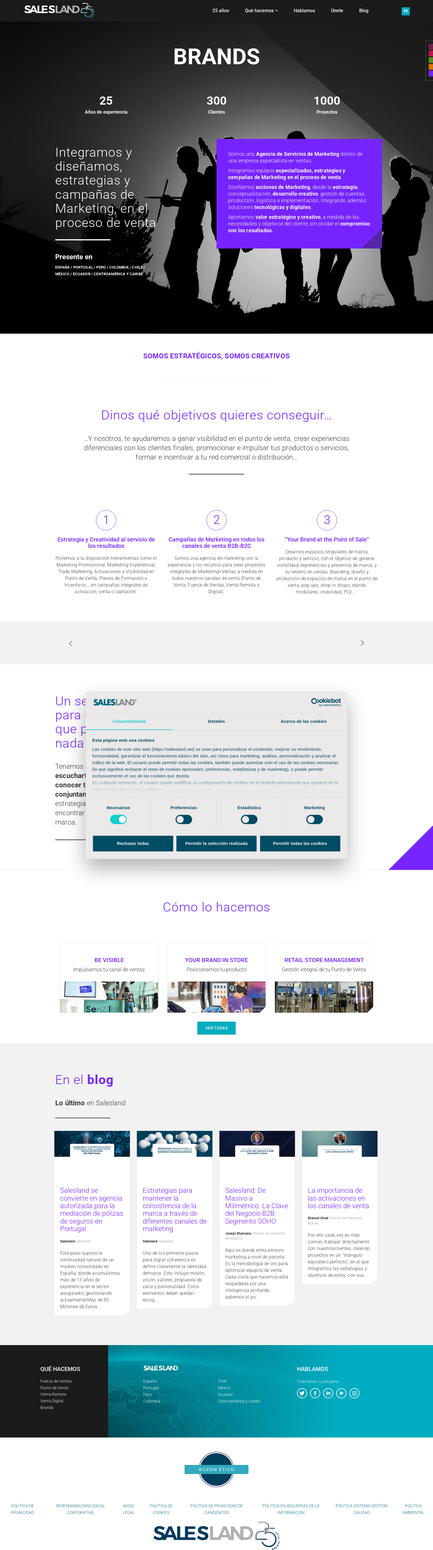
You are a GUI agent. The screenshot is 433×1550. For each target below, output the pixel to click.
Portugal (151, 1387)
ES (406, 11)
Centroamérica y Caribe (239, 1401)
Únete (337, 10)
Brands (46, 1407)
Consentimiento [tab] (129, 721)
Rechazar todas (133, 843)
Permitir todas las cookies (300, 843)
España (150, 1381)
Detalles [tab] (216, 721)
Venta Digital (51, 1401)
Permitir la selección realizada (216, 843)
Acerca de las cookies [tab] (304, 721)
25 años (220, 10)
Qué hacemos (261, 10)
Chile (222, 1381)
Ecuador (225, 1394)
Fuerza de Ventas (56, 1381)
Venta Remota (53, 1394)
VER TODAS (216, 1028)
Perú (147, 1394)
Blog (363, 10)
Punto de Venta (54, 1387)
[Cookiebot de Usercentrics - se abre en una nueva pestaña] (315, 702)
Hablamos (304, 10)
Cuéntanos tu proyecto (318, 1381)
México (224, 1387)
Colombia (151, 1401)
